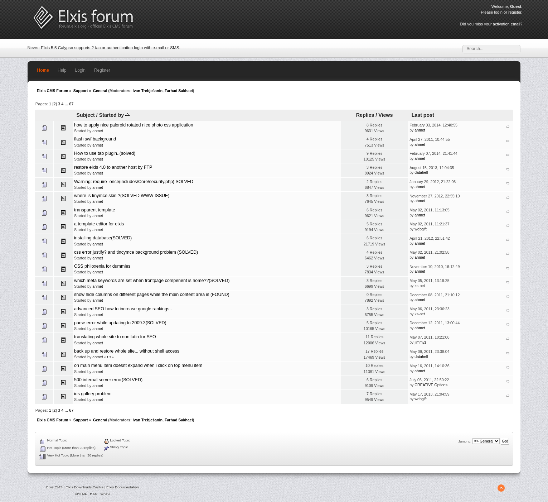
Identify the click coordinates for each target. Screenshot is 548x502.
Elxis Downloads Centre (84, 487)
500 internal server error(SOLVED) (108, 379)
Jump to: (464, 441)
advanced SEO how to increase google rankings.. (123, 308)
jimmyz (420, 342)
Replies (365, 115)
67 (71, 104)
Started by (114, 115)
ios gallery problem (93, 393)
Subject (85, 115)
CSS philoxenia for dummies (102, 266)
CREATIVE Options (430, 385)
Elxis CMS (54, 487)
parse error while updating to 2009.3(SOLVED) (120, 322)
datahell (421, 172)
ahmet (97, 131)
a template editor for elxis (99, 223)
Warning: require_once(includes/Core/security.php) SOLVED (133, 181)
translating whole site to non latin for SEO (115, 336)
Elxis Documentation (122, 487)
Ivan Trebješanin (147, 91)
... (67, 104)
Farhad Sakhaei (179, 91)
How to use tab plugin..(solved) (104, 153)
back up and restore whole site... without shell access (126, 351)
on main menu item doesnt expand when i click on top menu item (138, 365)
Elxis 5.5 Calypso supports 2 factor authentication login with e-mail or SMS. (110, 47)
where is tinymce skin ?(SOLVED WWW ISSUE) (122, 195)
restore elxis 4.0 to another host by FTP (113, 167)
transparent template (94, 209)
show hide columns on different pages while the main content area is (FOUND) (151, 294)
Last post (423, 115)
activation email (506, 24)
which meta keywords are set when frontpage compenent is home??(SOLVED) (151, 280)
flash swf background (95, 139)
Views (385, 115)
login (498, 12)
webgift (420, 229)
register (514, 12)
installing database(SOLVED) (103, 237)
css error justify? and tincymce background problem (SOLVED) (136, 252)
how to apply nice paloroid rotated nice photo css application (133, 125)
